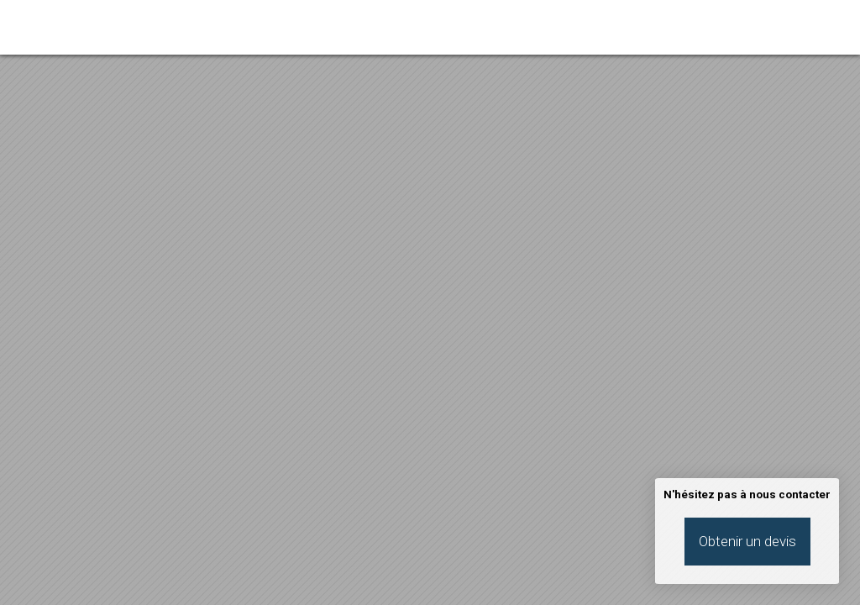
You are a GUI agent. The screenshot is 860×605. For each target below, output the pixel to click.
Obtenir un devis (747, 541)
